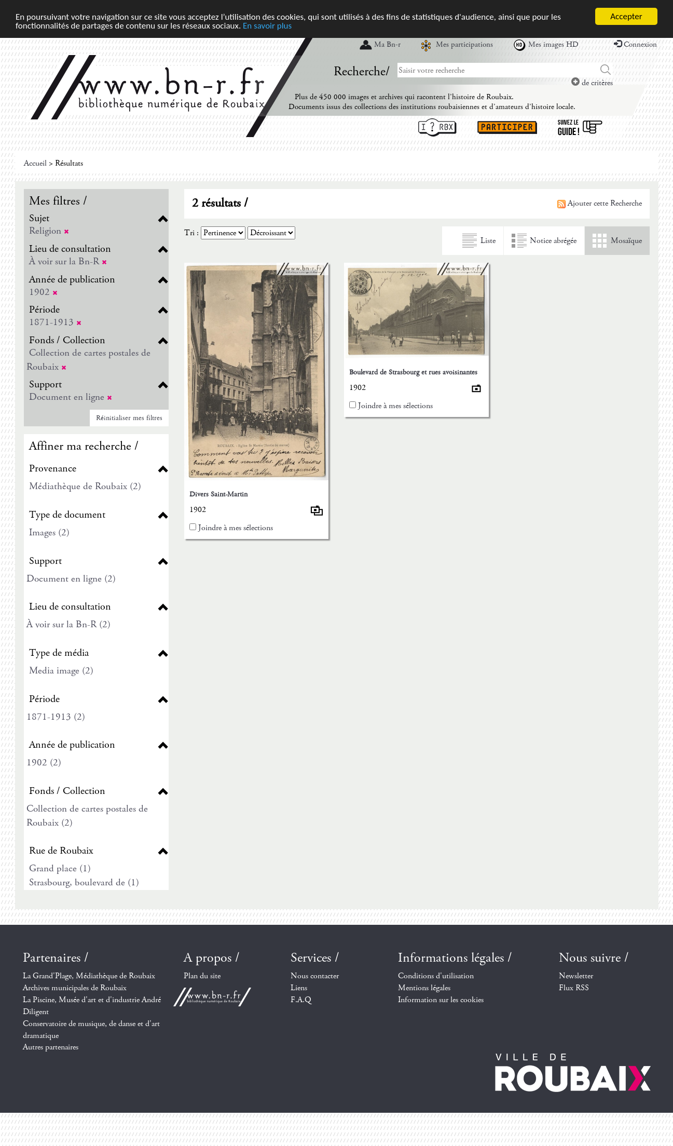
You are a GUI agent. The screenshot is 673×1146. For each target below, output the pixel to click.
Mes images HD (553, 44)
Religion (49, 230)
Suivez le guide (580, 127)
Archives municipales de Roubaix (75, 987)
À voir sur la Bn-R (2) (68, 624)
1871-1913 (55, 322)
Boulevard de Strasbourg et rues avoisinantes (413, 372)
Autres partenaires (50, 1047)
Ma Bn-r (387, 44)
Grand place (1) (60, 868)
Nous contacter (315, 975)
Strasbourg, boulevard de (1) (84, 882)
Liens (299, 987)
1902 (43, 292)
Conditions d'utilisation (436, 975)
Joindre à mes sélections (235, 527)
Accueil (35, 163)
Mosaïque (626, 240)
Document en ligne (70, 396)
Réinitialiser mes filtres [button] (129, 418)
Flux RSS (574, 987)
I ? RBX (437, 127)
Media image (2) (61, 670)
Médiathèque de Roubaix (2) (85, 486)
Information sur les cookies (441, 999)
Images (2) (49, 532)
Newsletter (576, 975)
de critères (592, 82)
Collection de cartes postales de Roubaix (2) (87, 815)
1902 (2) (43, 762)
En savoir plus (267, 25)
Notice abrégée (553, 240)
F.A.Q (301, 999)
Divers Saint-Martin (218, 494)
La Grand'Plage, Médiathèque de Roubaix (89, 975)
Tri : (191, 232)
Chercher (606, 70)
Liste (488, 240)
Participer (507, 127)
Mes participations (464, 44)
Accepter (626, 16)
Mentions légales (424, 987)
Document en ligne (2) (71, 578)
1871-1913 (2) (55, 716)
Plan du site (202, 975)
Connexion (635, 44)
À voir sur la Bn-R (68, 261)
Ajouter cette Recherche (599, 203)
